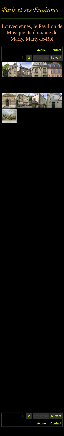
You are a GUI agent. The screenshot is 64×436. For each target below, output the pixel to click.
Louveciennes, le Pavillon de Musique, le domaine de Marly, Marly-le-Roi (32, 32)
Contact (56, 50)
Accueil (42, 50)
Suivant (56, 57)
